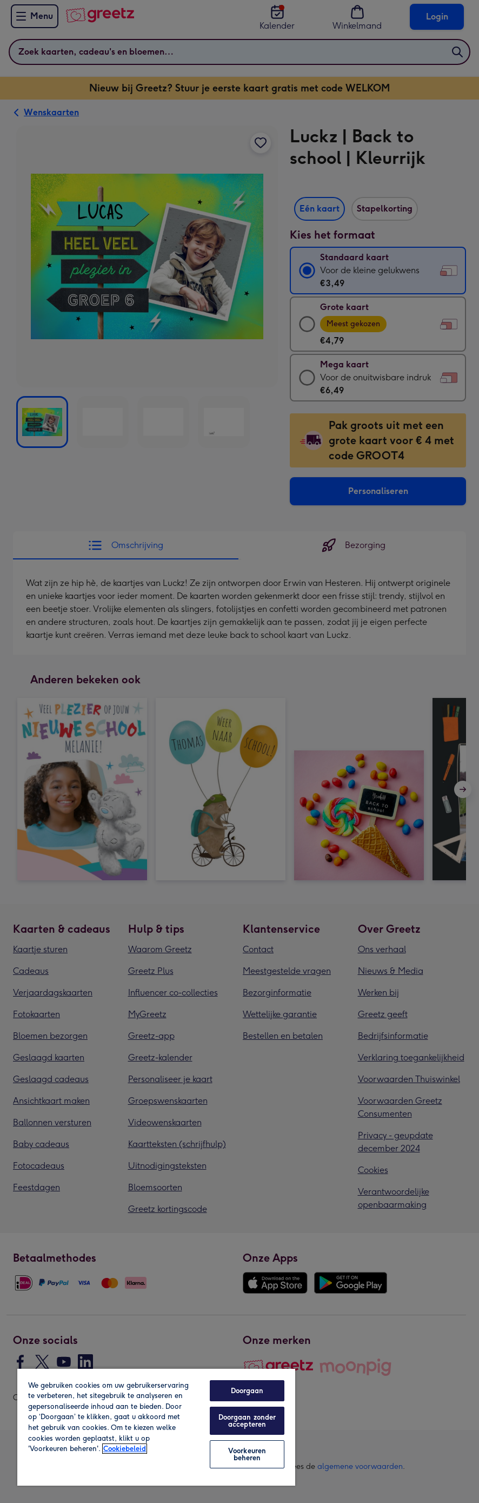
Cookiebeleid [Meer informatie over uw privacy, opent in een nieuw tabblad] (124, 1449)
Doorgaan (247, 1391)
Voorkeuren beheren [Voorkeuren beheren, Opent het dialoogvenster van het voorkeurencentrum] (247, 1454)
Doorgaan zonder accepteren (247, 1420)
